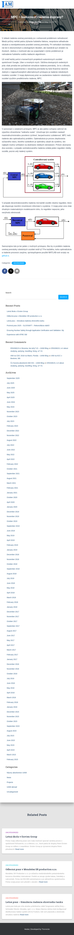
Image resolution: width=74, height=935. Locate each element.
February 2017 (12, 655)
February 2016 (12, 702)
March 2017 (11, 650)
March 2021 (11, 483)
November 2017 (13, 616)
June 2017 (11, 636)
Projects (10, 782)
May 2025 (10, 393)
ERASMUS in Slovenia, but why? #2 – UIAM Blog (29, 348)
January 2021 (12, 493)
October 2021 (12, 469)
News (9, 777)
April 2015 (11, 750)
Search (8, 293)
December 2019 (13, 512)
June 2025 (11, 388)
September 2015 (13, 726)
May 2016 (10, 688)
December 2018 (13, 555)
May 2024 (10, 407)
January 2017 (12, 659)
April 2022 (11, 459)
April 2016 (11, 693)
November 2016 (13, 669)
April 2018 (11, 593)
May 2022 (10, 455)
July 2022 (10, 445)
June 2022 (11, 450)
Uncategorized (18, 263)
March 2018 (11, 597)
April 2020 (11, 502)
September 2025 (13, 378)
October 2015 (12, 721)
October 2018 (12, 564)
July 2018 (10, 578)
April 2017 (11, 645)
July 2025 (10, 383)
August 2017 (11, 631)
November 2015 (13, 716)
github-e (5, 256)
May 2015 (10, 745)
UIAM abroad (12, 787)
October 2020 (12, 497)
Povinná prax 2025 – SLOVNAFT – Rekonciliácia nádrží (28, 326)
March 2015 (11, 755)
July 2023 (10, 421)
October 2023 (12, 416)
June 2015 (11, 740)
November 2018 (13, 559)
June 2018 (11, 583)
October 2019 (12, 521)
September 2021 (13, 474)
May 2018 (10, 588)
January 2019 (12, 550)
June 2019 (11, 531)
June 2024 (11, 402)
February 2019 (12, 545)
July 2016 (10, 678)
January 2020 (12, 507)
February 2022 (12, 464)
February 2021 (12, 488)
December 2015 (13, 712)
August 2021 (11, 478)
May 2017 (10, 640)
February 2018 (12, 602)
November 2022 (13, 435)
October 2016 (12, 674)
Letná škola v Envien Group (17, 311)
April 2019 (11, 540)
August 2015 (11, 731)
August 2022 (11, 440)
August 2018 (11, 574)
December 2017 (13, 612)
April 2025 (11, 397)
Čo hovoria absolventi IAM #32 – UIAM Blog (27, 363)
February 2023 (12, 426)
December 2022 (13, 431)
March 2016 (11, 697)
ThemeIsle (46, 929)
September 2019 (13, 526)
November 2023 (13, 412)
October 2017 (12, 621)
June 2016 (11, 683)
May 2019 (10, 536)
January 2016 (12, 707)
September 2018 (13, 569)
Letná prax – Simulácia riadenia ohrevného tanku (25, 321)
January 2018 (12, 607)
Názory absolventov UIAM (17, 773)
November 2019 (13, 516)
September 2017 (13, 626)
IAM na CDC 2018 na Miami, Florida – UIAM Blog (29, 356)
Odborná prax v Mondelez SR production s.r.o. (24, 316)
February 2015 (12, 759)
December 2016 (13, 664)
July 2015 (10, 736)
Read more (19, 849)
